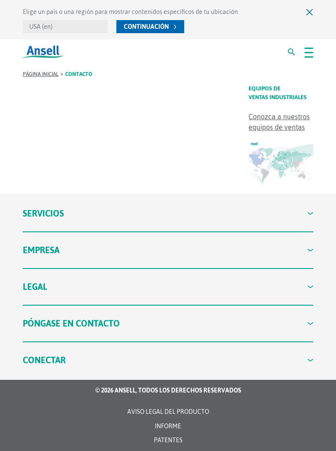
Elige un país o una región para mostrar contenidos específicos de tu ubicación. (131, 11)
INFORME (168, 426)
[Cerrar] (309, 12)
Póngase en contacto (168, 323)
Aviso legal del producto (168, 411)
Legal (168, 287)
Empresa (168, 250)
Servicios (168, 213)
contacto (78, 74)
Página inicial (41, 74)
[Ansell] (43, 51)
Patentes (168, 440)
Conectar (168, 360)
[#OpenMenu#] (308, 52)
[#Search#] (291, 51)
